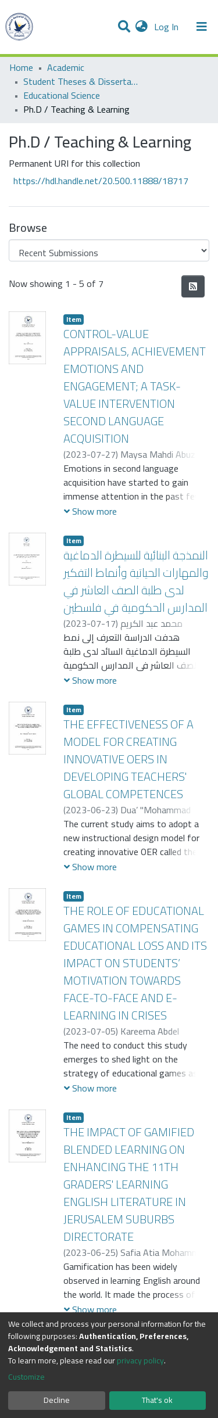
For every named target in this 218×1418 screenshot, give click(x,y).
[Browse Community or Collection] (109, 250)
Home (21, 67)
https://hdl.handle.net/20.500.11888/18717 (100, 180)
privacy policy (140, 1360)
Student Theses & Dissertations (81, 81)
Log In (167, 26)
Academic (65, 67)
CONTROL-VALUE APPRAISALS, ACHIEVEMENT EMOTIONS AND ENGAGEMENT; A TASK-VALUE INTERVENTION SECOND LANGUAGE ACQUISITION (134, 386)
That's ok (157, 1400)
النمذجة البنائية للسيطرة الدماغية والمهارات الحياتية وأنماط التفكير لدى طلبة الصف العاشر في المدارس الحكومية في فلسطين (136, 581)
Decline (57, 1400)
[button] (141, 27)
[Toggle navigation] (201, 26)
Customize (26, 1377)
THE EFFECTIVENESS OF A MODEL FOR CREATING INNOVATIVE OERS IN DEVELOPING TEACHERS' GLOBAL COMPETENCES (128, 759)
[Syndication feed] (193, 286)
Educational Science (61, 95)
